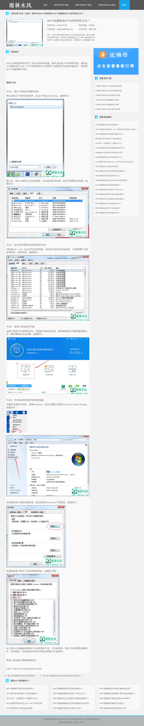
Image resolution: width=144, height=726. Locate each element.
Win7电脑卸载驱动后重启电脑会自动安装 (71, 703)
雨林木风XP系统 (61, 5)
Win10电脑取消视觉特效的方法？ (107, 213)
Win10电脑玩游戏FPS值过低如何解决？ (110, 194)
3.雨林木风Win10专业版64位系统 (107, 95)
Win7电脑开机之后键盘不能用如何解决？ (71, 698)
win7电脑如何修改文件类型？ (112, 703)
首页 (45, 5)
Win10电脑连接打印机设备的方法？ (108, 203)
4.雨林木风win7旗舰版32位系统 (107, 100)
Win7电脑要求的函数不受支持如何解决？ (117, 693)
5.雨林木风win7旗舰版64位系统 (107, 105)
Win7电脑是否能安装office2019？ (67, 708)
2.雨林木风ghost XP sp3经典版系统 (108, 91)
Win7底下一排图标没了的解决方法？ (109, 143)
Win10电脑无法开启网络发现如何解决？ (110, 199)
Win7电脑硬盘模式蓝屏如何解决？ (108, 185)
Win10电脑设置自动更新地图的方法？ (109, 134)
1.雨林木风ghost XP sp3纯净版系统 (108, 86)
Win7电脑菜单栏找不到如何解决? (23, 676)
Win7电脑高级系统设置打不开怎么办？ (109, 190)
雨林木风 (62, 722)
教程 (124, 5)
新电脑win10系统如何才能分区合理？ (109, 153)
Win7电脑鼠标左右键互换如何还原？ (115, 688)
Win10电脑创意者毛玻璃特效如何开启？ (110, 148)
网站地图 (88, 719)
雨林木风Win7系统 (83, 5)
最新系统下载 (105, 78)
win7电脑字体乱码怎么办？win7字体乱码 (24, 703)
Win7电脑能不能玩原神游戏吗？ (107, 125)
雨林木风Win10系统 (107, 5)
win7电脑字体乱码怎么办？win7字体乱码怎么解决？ (114, 162)
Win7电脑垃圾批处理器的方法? (113, 708)
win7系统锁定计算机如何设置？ (107, 166)
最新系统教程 (105, 117)
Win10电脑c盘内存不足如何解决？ (108, 208)
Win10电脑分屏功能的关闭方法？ (107, 176)
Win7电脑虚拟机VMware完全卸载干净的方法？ (64, 676)
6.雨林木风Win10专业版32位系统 (107, 109)
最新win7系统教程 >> (20, 681)
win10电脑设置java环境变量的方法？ (109, 157)
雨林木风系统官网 (51, 719)
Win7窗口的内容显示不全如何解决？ (109, 139)
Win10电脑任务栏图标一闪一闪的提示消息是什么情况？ (116, 129)
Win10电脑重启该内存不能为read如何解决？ (112, 180)
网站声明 (96, 719)
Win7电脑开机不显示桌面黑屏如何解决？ (110, 171)
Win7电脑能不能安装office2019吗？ (115, 698)
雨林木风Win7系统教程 (42, 13)
